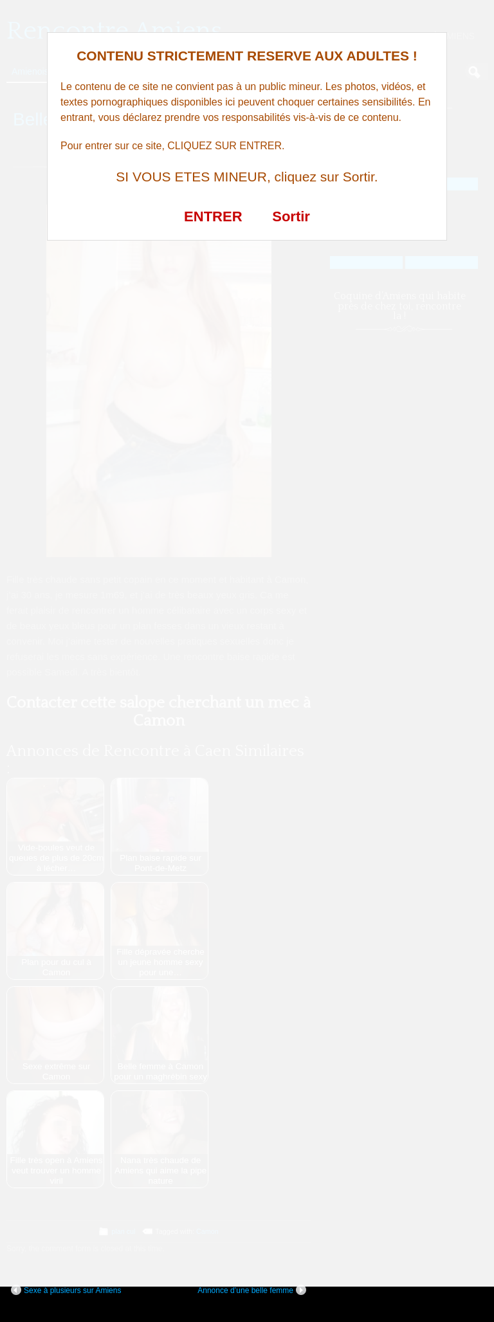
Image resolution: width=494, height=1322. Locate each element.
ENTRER (213, 216)
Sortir (291, 216)
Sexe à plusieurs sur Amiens (66, 1290)
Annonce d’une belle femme (251, 1290)
